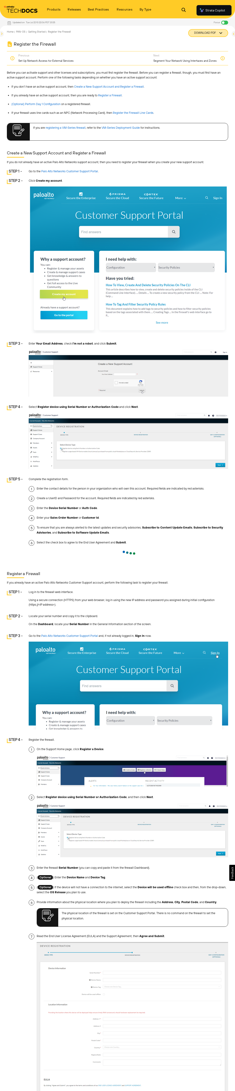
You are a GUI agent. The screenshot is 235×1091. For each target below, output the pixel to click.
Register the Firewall (59, 31)
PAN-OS (20, 31)
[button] (232, 873)
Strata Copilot (212, 10)
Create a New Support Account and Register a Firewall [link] (109, 86)
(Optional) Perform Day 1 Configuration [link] (36, 104)
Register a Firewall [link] (110, 95)
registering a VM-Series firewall (66, 127)
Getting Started (36, 31)
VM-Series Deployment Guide (121, 127)
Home (10, 31)
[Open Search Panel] (183, 10)
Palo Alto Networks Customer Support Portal (69, 171)
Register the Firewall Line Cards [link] (133, 112)
